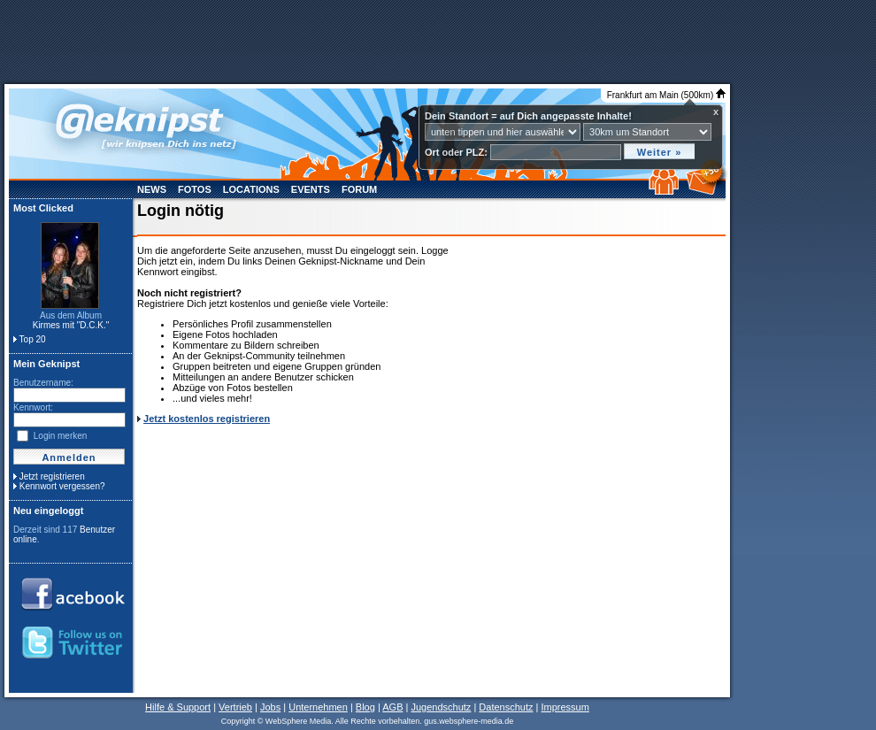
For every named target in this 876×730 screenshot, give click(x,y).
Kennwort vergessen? (62, 486)
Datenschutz (506, 707)
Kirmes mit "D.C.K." (71, 325)
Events (310, 189)
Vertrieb (235, 707)
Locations (251, 189)
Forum (359, 189)
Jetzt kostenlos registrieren (206, 418)
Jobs (270, 707)
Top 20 (32, 339)
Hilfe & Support (178, 707)
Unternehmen (318, 707)
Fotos (194, 189)
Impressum (564, 707)
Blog (365, 707)
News (151, 189)
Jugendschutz (441, 707)
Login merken (61, 436)
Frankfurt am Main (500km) (666, 95)
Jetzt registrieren (52, 476)
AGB (392, 707)
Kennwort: (33, 407)
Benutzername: (43, 383)
